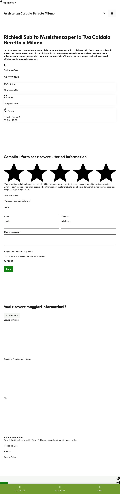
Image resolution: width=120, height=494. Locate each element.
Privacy (7, 451)
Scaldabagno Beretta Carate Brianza (21, 386)
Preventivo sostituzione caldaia (18, 412)
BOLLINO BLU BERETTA (14, 429)
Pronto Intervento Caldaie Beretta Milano (22, 342)
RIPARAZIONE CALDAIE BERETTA (19, 421)
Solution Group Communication (62, 440)
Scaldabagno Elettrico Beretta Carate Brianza (25, 390)
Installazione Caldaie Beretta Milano (20, 326)
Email (7, 221)
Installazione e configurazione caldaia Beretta (25, 404)
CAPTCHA (8, 261)
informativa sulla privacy (22, 251)
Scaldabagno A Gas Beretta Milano (20, 351)
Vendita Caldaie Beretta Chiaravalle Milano (23, 369)
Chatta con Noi (11, 90)
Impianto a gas (10, 433)
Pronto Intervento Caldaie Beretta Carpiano (24, 365)
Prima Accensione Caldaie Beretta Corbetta (24, 373)
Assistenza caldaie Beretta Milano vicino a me (24, 408)
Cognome (65, 216)
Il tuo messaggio (12, 232)
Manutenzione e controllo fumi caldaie (21, 425)
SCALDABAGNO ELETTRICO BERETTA (21, 416)
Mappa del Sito (11, 446)
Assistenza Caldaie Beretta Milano (29, 13)
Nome (6, 216)
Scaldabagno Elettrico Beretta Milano (21, 338)
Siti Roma (42, 440)
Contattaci (12, 315)
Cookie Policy (10, 457)
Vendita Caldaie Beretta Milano (18, 334)
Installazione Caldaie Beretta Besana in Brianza (25, 381)
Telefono (66, 221)
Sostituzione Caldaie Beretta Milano (20, 355)
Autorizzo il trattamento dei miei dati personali (25, 256)
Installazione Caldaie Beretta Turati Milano (23, 394)
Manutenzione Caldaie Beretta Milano (21, 346)
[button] (104, 13)
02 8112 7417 (10, 3)
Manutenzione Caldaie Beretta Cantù (21, 377)
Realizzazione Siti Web (25, 440)
